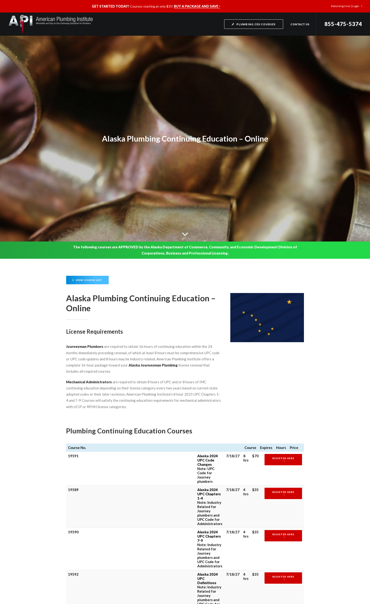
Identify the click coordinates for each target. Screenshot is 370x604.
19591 (73, 354)
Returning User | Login (346, 6)
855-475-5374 (343, 24)
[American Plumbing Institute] (50, 24)
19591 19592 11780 (73, 451)
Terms (218, 576)
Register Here (278, 356)
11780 (73, 417)
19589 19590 (73, 432)
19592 (73, 400)
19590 (73, 384)
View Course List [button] (87, 174)
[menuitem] (346, 6)
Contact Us (300, 24)
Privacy (206, 576)
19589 (73, 367)
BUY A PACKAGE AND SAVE (197, 6)
